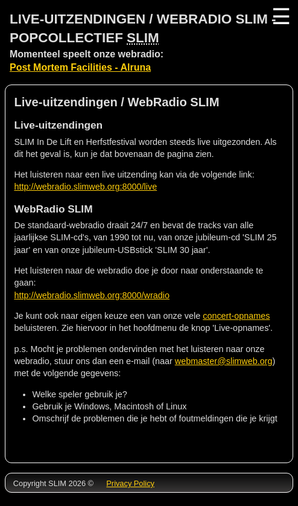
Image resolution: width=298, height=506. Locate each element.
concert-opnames (236, 316)
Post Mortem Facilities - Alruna (80, 67)
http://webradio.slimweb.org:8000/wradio (92, 295)
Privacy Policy (130, 483)
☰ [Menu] (279, 16)
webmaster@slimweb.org (224, 361)
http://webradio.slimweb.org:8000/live (85, 186)
